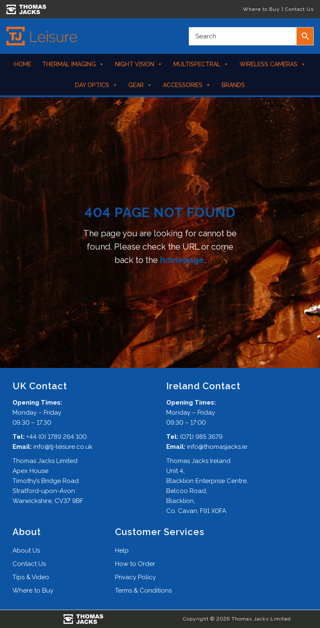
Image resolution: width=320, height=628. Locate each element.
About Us (26, 550)
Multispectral (201, 64)
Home (22, 64)
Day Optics (96, 85)
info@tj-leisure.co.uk (62, 446)
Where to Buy (261, 9)
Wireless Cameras (273, 64)
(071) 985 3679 (201, 436)
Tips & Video (30, 577)
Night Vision (138, 64)
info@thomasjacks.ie (217, 446)
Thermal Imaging (73, 64)
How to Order (135, 564)
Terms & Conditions (143, 590)
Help (122, 550)
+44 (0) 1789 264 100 (56, 436)
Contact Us (299, 9)
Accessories (187, 85)
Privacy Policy (135, 577)
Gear (140, 85)
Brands (233, 85)
